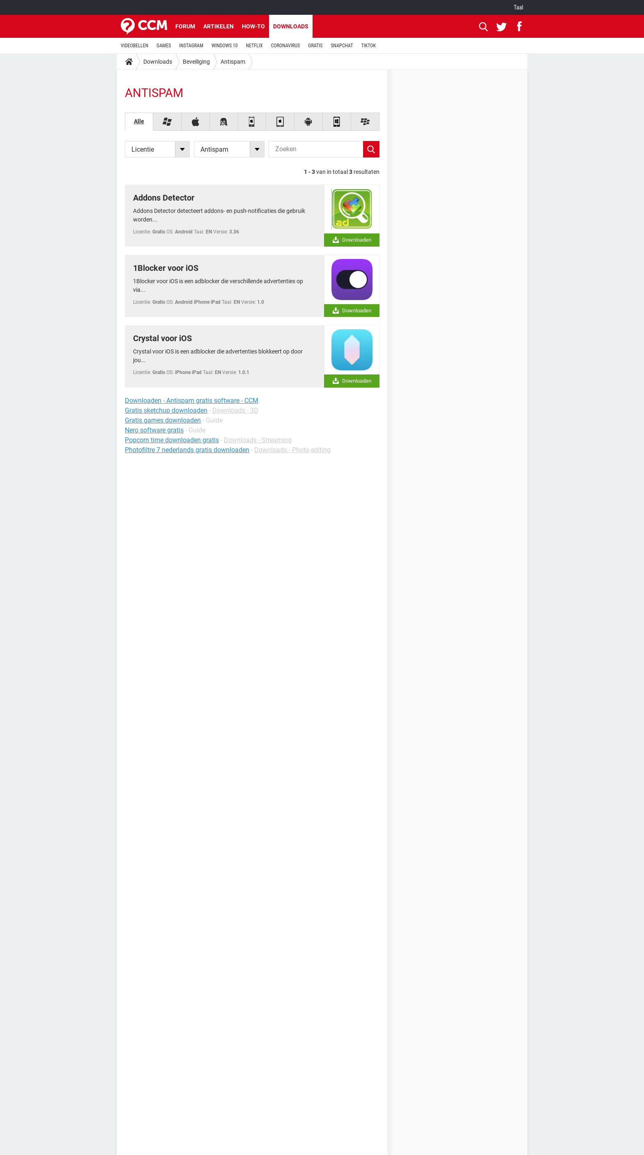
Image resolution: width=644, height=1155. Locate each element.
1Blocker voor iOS (165, 268)
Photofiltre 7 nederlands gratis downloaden (187, 450)
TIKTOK (368, 46)
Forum (185, 26)
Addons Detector (163, 198)
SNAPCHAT (342, 46)
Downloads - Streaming (258, 440)
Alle (139, 121)
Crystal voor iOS (162, 338)
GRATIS (315, 46)
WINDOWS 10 (225, 46)
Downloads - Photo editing (292, 450)
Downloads (290, 26)
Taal (518, 7)
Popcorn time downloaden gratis (172, 440)
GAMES (163, 46)
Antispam (233, 61)
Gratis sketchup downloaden (166, 410)
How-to (253, 26)
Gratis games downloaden (163, 420)
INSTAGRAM (191, 46)
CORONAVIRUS (285, 46)
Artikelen (218, 26)
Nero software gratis (154, 430)
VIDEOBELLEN (134, 46)
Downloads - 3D (235, 410)
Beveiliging (196, 61)
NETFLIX (254, 46)
